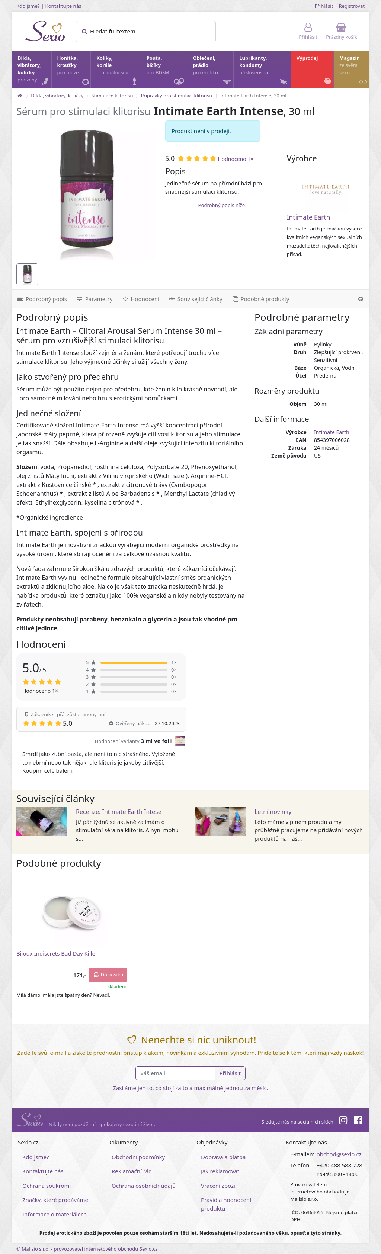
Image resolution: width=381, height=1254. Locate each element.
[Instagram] (342, 1121)
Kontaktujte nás (63, 6)
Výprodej (315, 71)
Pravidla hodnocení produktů (226, 1204)
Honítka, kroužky (73, 71)
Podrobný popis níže (221, 205)
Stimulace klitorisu (112, 95)
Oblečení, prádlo (213, 71)
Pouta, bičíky (166, 71)
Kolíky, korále (118, 71)
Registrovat (352, 6)
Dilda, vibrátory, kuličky (34, 71)
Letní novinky (272, 812)
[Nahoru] (360, 299)
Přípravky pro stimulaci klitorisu (176, 95)
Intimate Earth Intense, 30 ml (253, 95)
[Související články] (195, 299)
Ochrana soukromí (46, 1185)
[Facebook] (358, 1121)
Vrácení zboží (218, 1185)
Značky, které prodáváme (55, 1199)
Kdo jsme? (28, 6)
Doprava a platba (223, 1157)
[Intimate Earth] (325, 190)
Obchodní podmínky (138, 1157)
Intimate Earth (308, 217)
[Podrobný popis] (41, 299)
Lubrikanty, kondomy (264, 71)
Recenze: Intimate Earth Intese (118, 812)
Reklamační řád (132, 1171)
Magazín (353, 71)
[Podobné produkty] (260, 299)
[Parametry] (94, 299)
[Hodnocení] (140, 299)
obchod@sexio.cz (339, 1154)
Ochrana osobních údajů (144, 1185)
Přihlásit (323, 6)
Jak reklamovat (220, 1171)
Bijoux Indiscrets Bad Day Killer (56, 953)
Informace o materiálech (54, 1214)
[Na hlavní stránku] (19, 95)
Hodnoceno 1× (235, 158)
